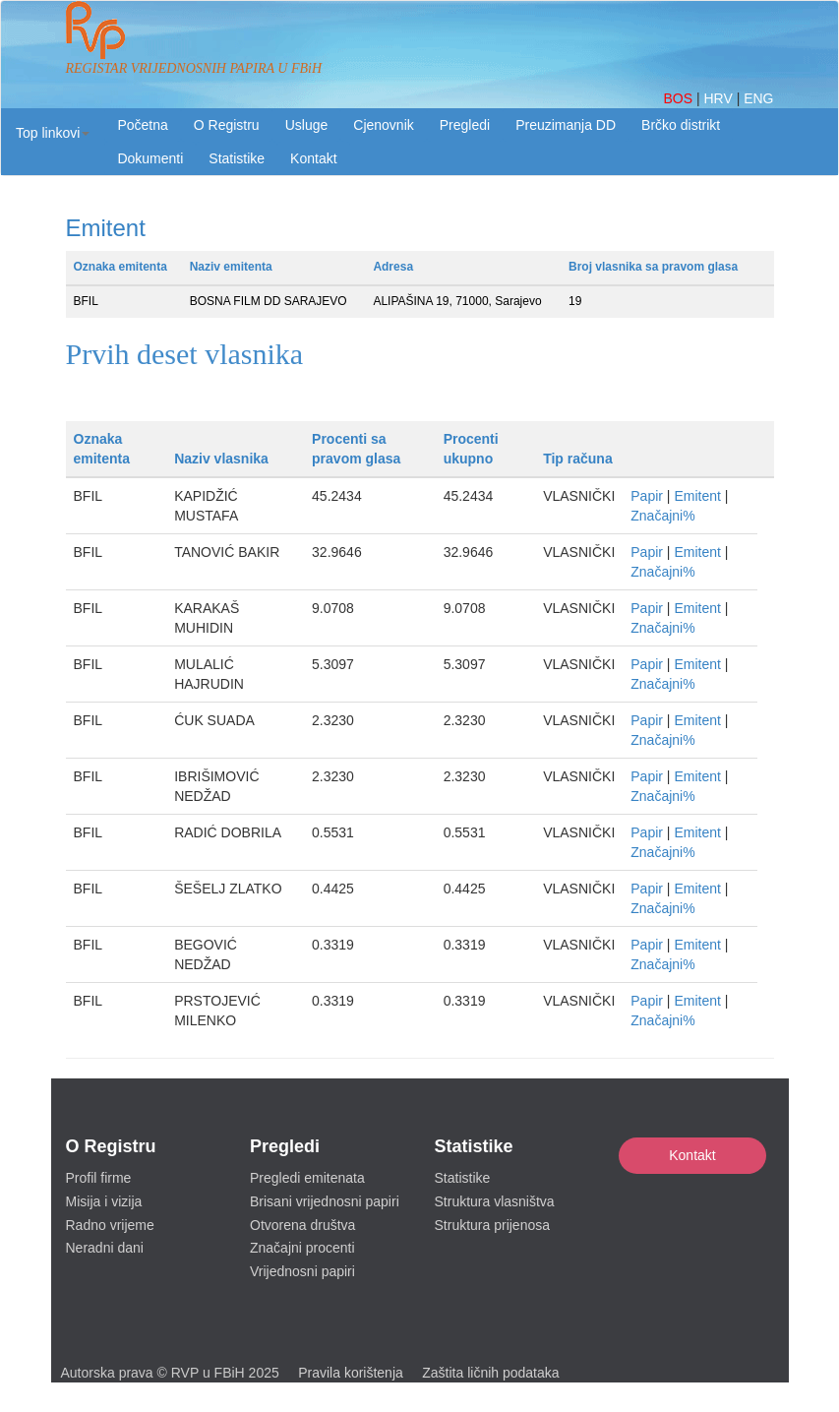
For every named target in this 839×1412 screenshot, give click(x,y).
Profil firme (99, 1178)
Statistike (237, 158)
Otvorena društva (302, 1225)
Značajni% (662, 515)
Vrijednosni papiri (302, 1271)
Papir (646, 496)
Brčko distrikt (680, 125)
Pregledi (465, 125)
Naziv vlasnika (221, 458)
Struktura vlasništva (495, 1201)
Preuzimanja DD (565, 125)
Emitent (697, 496)
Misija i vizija (104, 1201)
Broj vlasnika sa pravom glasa (653, 267)
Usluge (307, 125)
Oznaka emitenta (120, 267)
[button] (52, 132)
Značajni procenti (302, 1248)
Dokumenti (150, 158)
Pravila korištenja (350, 1373)
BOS (679, 98)
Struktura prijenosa (493, 1225)
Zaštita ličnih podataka (490, 1373)
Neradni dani (105, 1248)
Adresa (393, 267)
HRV (719, 98)
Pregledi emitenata (307, 1178)
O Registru (227, 125)
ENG (758, 98)
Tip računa (578, 458)
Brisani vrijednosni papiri (324, 1201)
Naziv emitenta (231, 267)
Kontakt (692, 1155)
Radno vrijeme (110, 1225)
